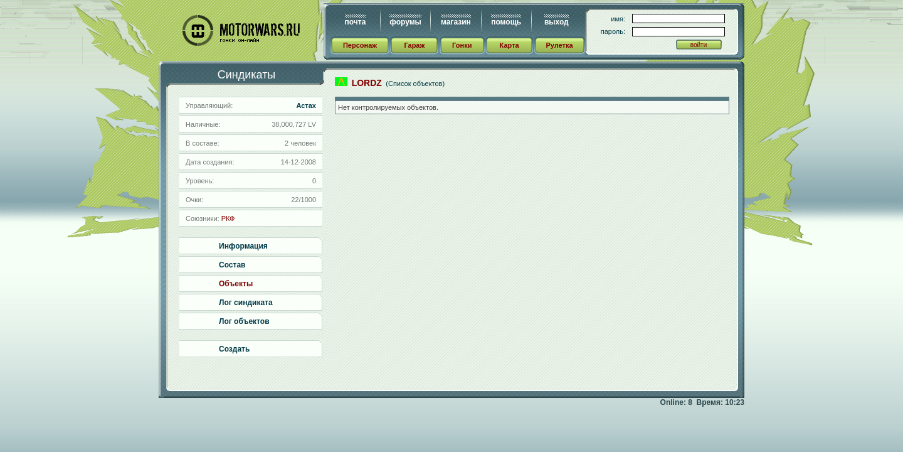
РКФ (228, 218)
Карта (509, 45)
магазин (456, 22)
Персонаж (360, 45)
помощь (506, 22)
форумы (405, 22)
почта (355, 22)
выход (556, 22)
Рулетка (559, 45)
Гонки (462, 45)
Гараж (414, 45)
